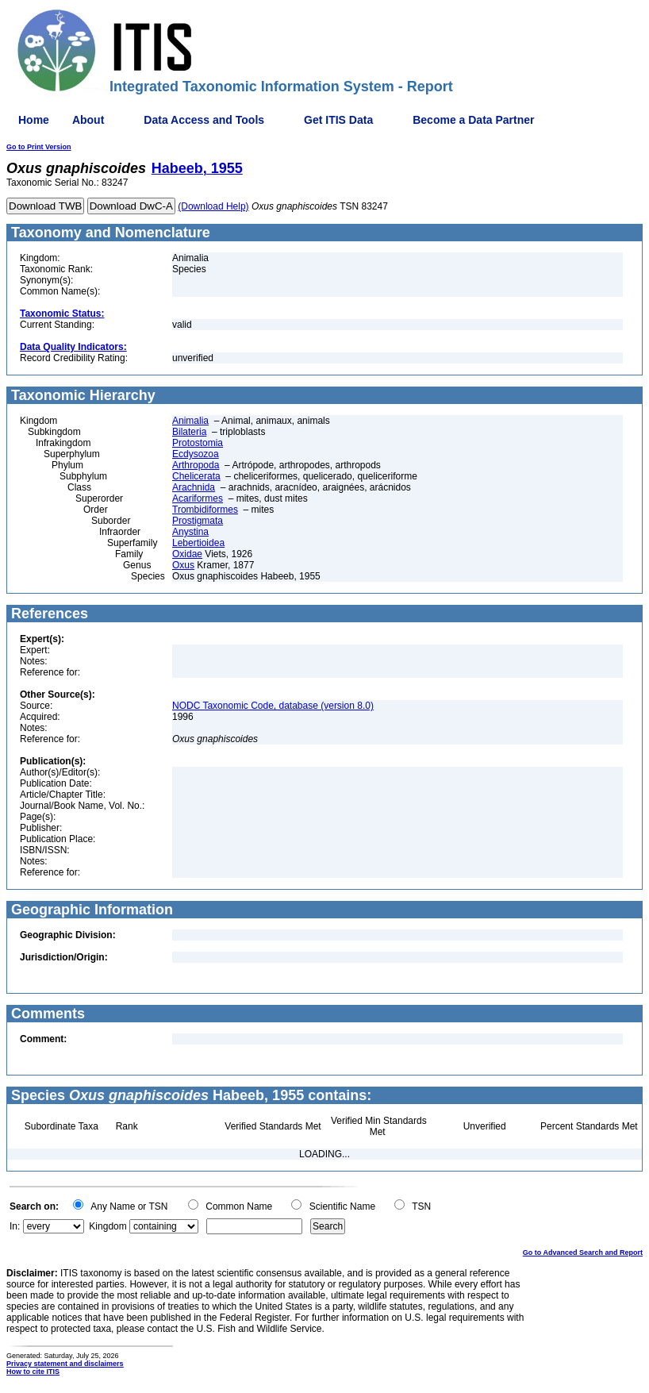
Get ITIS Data (338, 120)
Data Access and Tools (204, 120)
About (88, 120)
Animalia (190, 420)
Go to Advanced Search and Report (583, 1252)
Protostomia (197, 442)
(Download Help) (213, 206)
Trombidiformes (205, 509)
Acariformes (197, 498)
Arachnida (193, 487)
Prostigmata (197, 520)
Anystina (190, 531)
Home (33, 120)
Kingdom (107, 1226)
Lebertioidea (198, 542)
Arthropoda (195, 465)
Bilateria (189, 431)
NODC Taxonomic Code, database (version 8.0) (273, 705)
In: (15, 1226)
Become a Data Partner (473, 120)
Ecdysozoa (195, 454)
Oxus (183, 565)
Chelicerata (196, 476)
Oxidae (187, 554)
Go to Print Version (38, 147)
